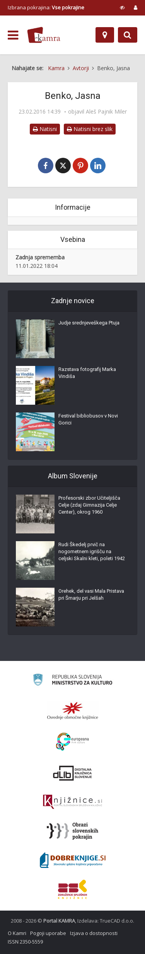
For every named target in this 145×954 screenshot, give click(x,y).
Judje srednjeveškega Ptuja (88, 323)
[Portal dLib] (72, 773)
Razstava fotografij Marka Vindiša (87, 372)
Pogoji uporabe (48, 933)
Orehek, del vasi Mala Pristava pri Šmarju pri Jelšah (91, 594)
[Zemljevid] (105, 35)
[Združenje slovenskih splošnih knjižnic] (72, 802)
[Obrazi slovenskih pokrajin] (72, 831)
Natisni (45, 129)
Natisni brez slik (90, 129)
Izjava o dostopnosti (94, 933)
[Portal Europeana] (72, 742)
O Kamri (17, 933)
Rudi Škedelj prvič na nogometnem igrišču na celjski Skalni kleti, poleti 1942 (91, 551)
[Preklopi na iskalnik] (127, 35)
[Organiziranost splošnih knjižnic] (73, 710)
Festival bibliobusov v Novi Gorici (88, 419)
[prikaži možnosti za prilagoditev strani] (122, 7)
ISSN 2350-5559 (25, 941)
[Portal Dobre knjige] (73, 860)
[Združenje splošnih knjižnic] (72, 889)
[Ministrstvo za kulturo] (72, 681)
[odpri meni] (13, 35)
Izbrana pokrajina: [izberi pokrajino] (46, 7)
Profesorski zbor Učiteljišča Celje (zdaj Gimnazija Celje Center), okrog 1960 (89, 505)
